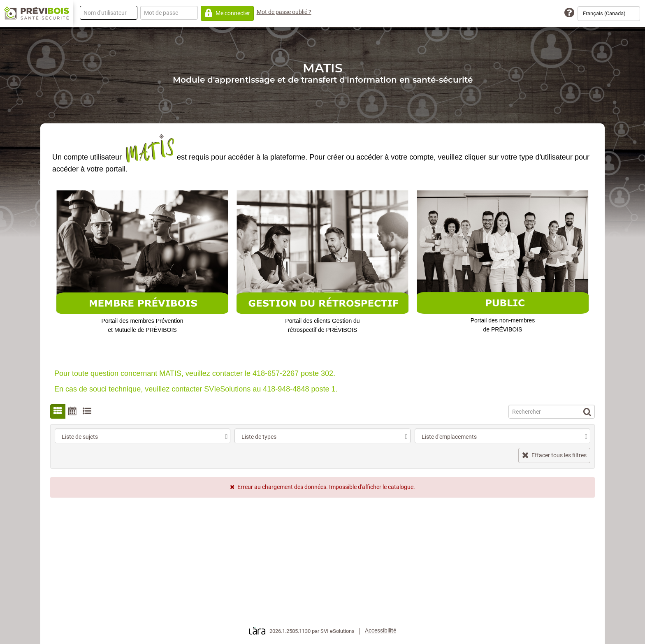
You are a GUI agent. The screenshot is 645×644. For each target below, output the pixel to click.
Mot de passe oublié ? (284, 12)
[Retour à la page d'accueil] (36, 13)
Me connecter (227, 13)
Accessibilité (380, 630)
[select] (226, 436)
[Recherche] (551, 412)
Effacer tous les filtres (554, 455)
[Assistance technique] (569, 13)
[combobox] (609, 13)
